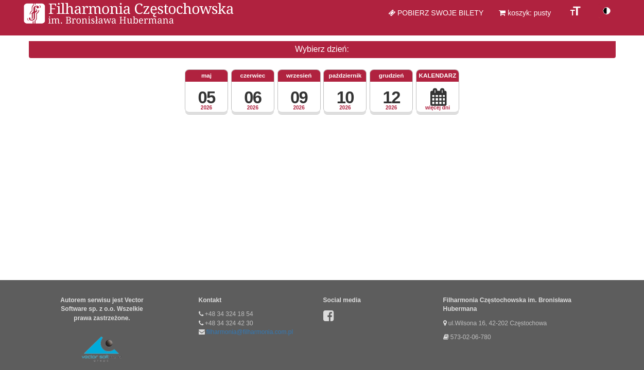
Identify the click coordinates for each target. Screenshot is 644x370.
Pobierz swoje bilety (435, 13)
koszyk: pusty (525, 13)
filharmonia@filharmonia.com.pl (249, 332)
